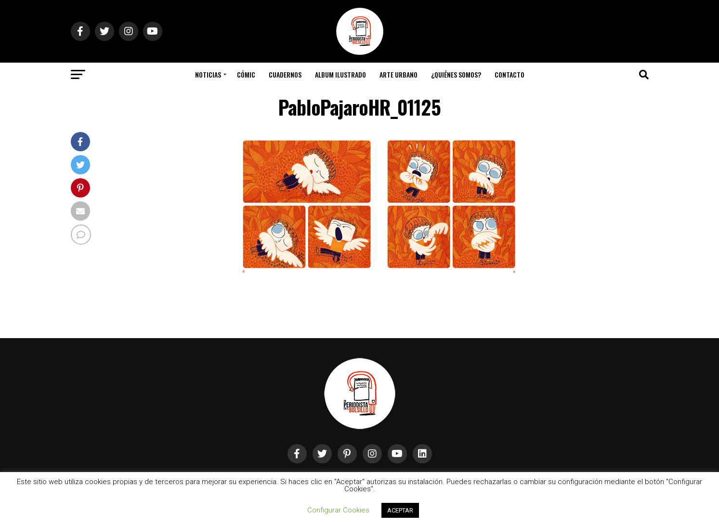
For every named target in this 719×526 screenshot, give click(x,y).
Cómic (246, 74)
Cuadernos (285, 74)
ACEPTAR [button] (400, 510)
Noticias (208, 74)
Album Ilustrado (340, 74)
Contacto (509, 74)
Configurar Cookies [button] (338, 510)
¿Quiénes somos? (456, 74)
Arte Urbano (398, 74)
